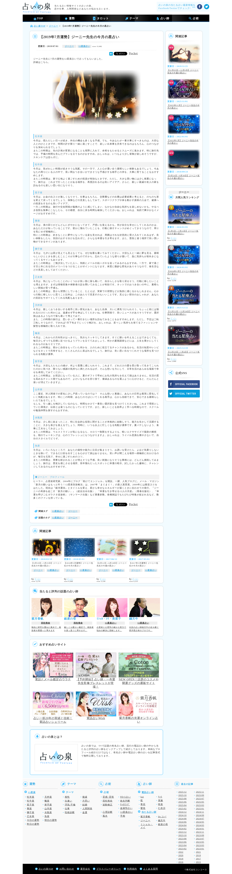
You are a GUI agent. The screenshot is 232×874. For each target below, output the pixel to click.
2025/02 (182, 808)
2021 (198, 852)
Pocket (133, 53)
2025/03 (200, 805)
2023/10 (182, 835)
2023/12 (182, 832)
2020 (180, 855)
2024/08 (182, 818)
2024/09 (200, 815)
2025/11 (200, 792)
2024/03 (200, 825)
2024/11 (200, 812)
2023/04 (182, 845)
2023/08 (182, 838)
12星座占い (84, 46)
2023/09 (200, 835)
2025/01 (200, 808)
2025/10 (182, 795)
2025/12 (182, 792)
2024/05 (200, 822)
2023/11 (200, 832)
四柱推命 (45, 623)
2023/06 (182, 842)
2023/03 (200, 845)
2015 (198, 862)
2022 (180, 852)
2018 (180, 858)
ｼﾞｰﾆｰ (38, 579)
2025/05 (200, 802)
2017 (198, 858)
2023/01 (200, 848)
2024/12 (182, 812)
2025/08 (182, 798)
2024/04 (182, 825)
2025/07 (200, 798)
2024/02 (182, 828)
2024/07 (200, 818)
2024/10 (182, 815)
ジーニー (69, 46)
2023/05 (200, 842)
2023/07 (200, 838)
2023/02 (182, 848)
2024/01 (200, 828)
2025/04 (182, 805)
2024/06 (182, 822)
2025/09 (200, 795)
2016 (180, 862)
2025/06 (182, 802)
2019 (198, 855)
